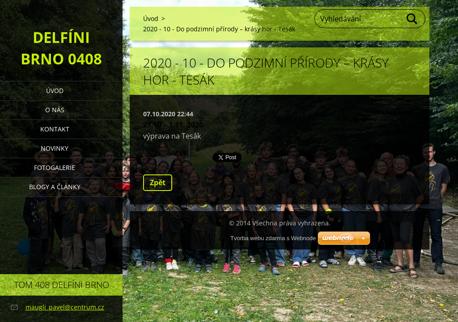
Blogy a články (55, 186)
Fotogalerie (54, 167)
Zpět (157, 182)
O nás (54, 110)
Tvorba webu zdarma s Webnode (273, 238)
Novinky (54, 148)
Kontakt (54, 129)
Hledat (412, 18)
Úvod (55, 90)
